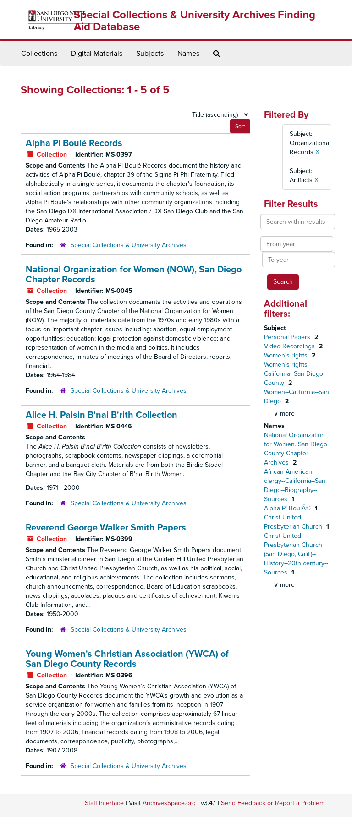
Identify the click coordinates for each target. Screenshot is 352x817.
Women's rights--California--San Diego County (293, 374)
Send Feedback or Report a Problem (272, 803)
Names (188, 53)
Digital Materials (96, 53)
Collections (39, 53)
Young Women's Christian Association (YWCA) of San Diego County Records (127, 659)
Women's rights (286, 355)
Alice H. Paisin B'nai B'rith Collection (101, 415)
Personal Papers (288, 337)
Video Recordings (290, 346)
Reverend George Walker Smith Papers (106, 527)
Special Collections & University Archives (129, 245)
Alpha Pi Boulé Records (74, 143)
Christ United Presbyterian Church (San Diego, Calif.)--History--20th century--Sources (296, 554)
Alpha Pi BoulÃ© (288, 508)
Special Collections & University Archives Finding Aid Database (194, 20)
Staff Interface (104, 803)
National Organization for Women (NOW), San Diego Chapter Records (134, 274)
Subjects (150, 53)
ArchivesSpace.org (169, 803)
